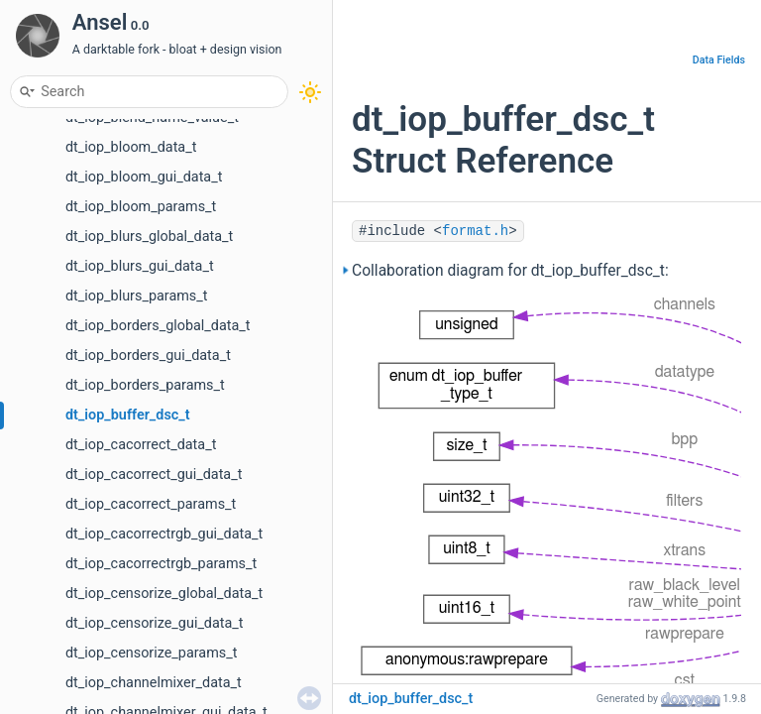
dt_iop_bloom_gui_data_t (143, 177)
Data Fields (719, 60)
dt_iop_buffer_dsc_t (127, 415)
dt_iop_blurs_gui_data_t (139, 266)
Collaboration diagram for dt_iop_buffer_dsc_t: (510, 271)
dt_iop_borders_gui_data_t (148, 355)
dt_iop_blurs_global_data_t (149, 236)
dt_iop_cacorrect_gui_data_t (153, 474)
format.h (475, 231)
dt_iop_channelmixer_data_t (153, 682)
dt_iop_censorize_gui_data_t (154, 623)
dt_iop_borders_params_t (145, 385)
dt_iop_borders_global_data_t (158, 325)
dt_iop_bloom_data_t (130, 147)
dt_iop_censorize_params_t (151, 653)
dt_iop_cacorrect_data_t (140, 444)
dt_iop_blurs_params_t (136, 296)
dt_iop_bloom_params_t (140, 206)
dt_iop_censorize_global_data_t (164, 593)
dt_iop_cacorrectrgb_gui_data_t (164, 534)
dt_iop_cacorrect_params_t (150, 504)
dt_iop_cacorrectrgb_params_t (161, 563)
